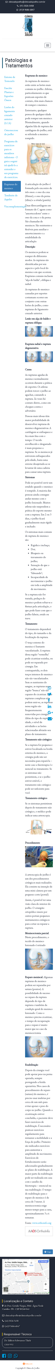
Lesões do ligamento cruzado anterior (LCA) (9, 115)
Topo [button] (48, 1252)
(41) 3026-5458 (27, 6)
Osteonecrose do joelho (11, 132)
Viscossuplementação (12, 206)
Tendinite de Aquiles (11, 197)
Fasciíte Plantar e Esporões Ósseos (9, 94)
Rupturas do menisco (10, 186)
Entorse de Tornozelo (9, 79)
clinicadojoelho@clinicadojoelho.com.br (27, 2)
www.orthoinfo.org (41, 1223)
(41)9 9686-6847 (26, 10)
